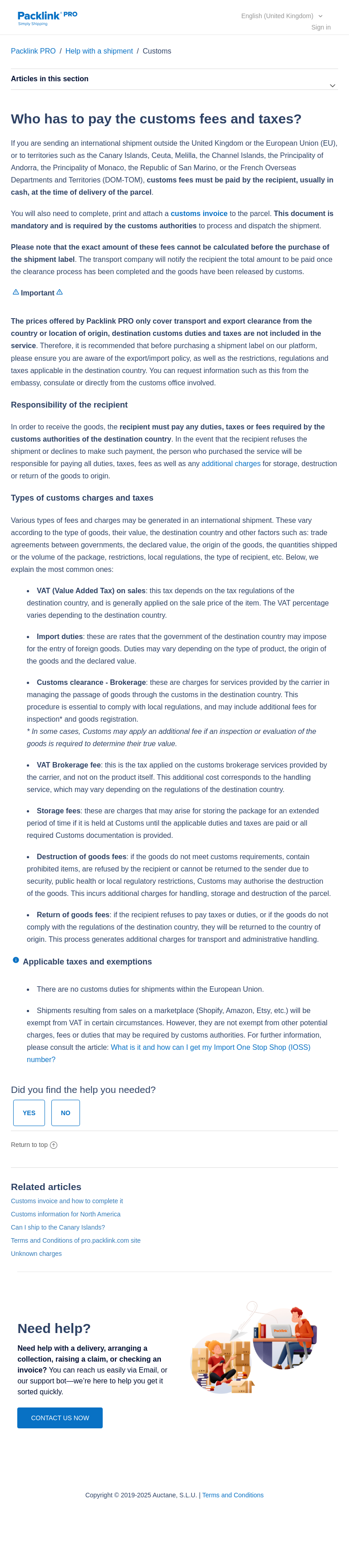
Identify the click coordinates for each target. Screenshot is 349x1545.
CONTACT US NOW (60, 1418)
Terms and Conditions (233, 1495)
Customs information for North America (65, 1214)
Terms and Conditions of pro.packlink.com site (76, 1240)
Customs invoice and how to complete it (67, 1201)
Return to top (34, 1144)
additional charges (231, 463)
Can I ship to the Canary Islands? (58, 1227)
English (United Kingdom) (278, 16)
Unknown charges (36, 1253)
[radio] (29, 1113)
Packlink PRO (33, 51)
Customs (157, 51)
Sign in (321, 27)
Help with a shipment (100, 51)
